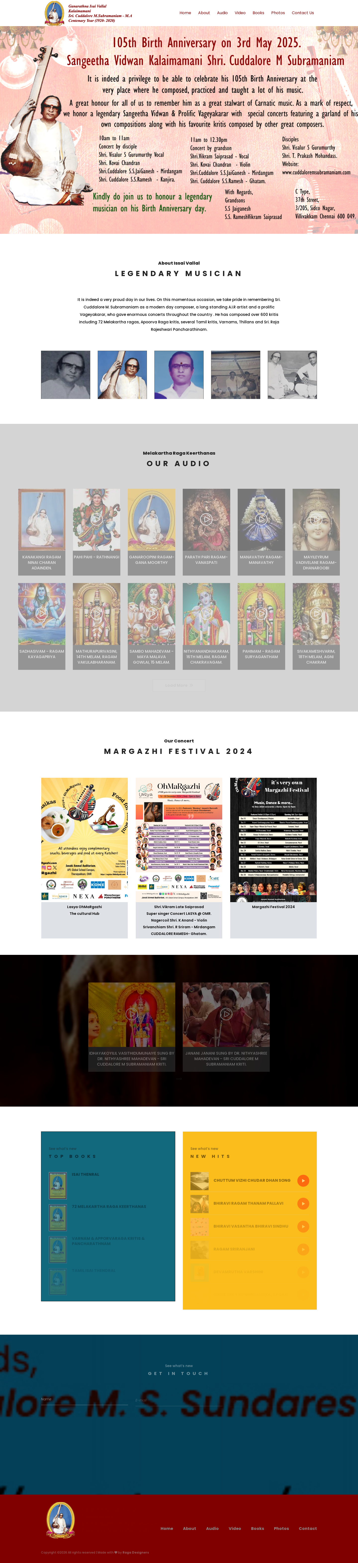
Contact (308, 1528)
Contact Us (303, 13)
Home (185, 13)
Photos (278, 13)
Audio (222, 13)
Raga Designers (136, 1552)
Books (258, 13)
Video (240, 13)
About (204, 13)
